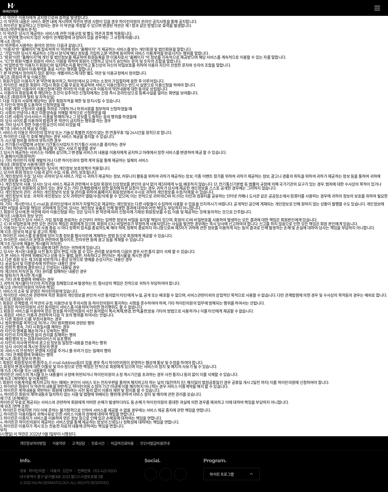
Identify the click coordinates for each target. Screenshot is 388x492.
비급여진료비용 (122, 443)
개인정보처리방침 (33, 443)
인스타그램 (180, 474)
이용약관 (59, 443)
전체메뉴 (377, 8)
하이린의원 (10, 9)
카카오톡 (165, 474)
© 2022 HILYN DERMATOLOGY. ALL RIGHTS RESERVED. (64, 483)
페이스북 (151, 474)
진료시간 (97, 443)
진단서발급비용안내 (155, 443)
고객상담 (78, 443)
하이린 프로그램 (231, 474)
